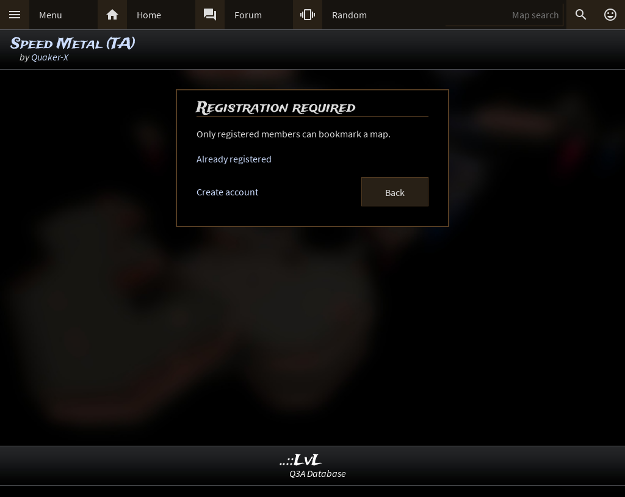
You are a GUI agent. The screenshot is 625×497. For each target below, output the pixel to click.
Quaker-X (49, 57)
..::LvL (301, 460)
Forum (248, 15)
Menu (50, 15)
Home (149, 15)
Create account (227, 192)
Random (349, 15)
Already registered (234, 159)
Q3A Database (317, 473)
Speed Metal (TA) (73, 44)
